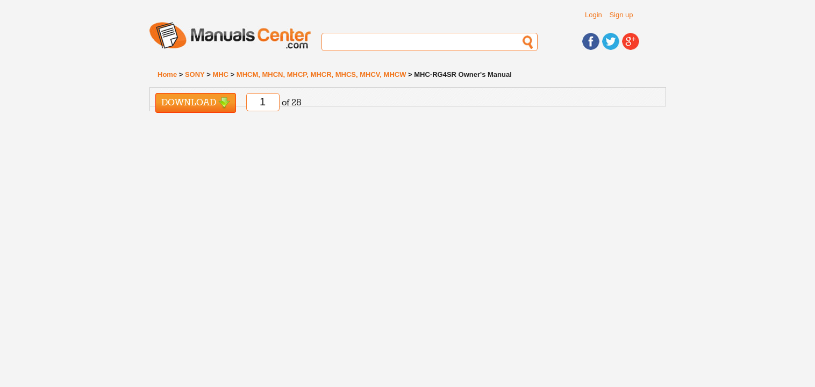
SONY (195, 74)
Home (167, 74)
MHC (220, 74)
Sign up (621, 15)
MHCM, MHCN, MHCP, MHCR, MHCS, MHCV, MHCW (321, 74)
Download (195, 103)
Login (593, 15)
